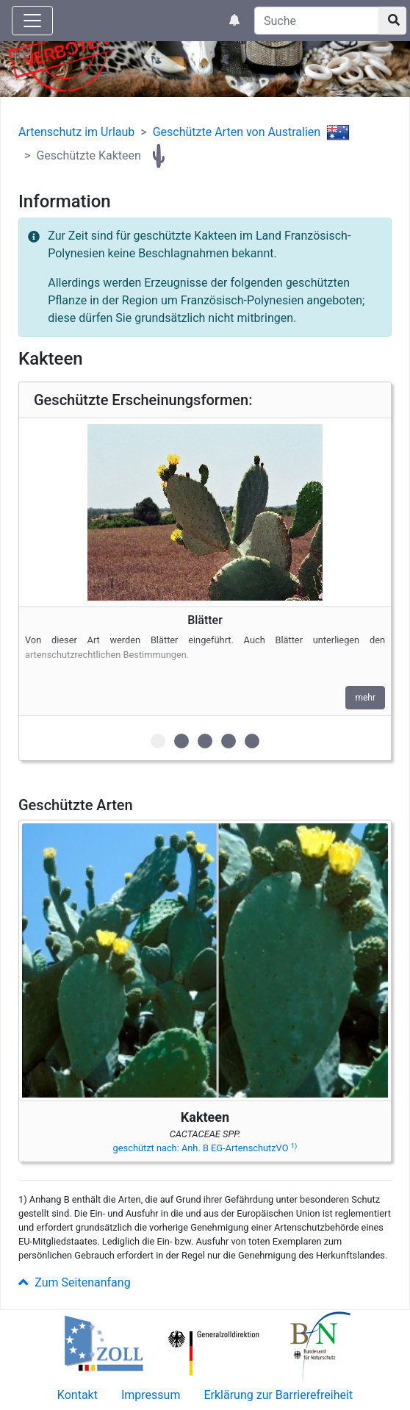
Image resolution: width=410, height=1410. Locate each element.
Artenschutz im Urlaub (76, 132)
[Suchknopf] (392, 21)
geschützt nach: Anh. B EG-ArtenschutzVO (205, 1147)
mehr (365, 698)
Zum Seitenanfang (74, 1282)
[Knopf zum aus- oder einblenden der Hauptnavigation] (32, 20)
